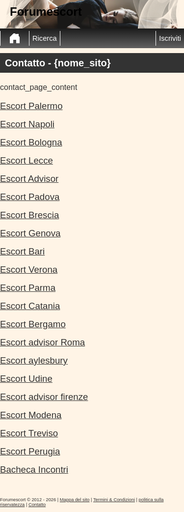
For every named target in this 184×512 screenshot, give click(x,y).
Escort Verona (28, 269)
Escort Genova (30, 233)
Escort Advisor (29, 178)
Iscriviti (170, 38)
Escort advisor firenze (44, 397)
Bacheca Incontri (34, 469)
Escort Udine (26, 378)
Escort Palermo (31, 106)
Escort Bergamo (33, 324)
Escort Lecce (26, 160)
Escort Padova (29, 197)
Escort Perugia (30, 451)
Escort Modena (30, 415)
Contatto (37, 504)
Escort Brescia (29, 215)
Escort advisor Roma (42, 342)
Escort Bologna (31, 142)
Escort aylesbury (34, 360)
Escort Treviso (29, 433)
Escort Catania (30, 306)
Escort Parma (27, 288)
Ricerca (44, 38)
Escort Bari (22, 251)
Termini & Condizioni (114, 499)
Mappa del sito (75, 499)
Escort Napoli (27, 124)
